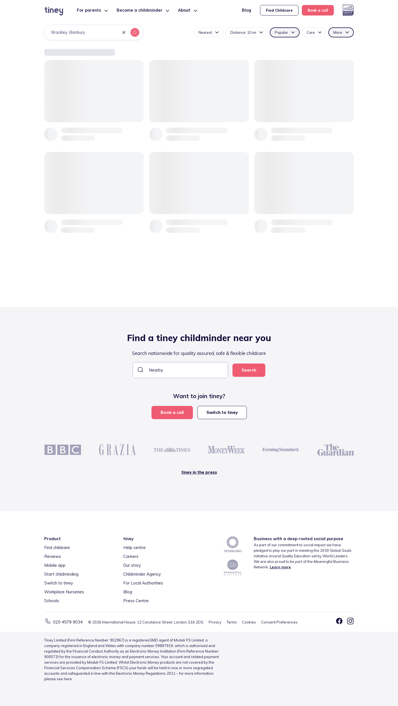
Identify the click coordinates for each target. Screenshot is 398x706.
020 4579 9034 (68, 622)
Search (249, 370)
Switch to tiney (222, 412)
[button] (124, 32)
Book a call (318, 10)
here (68, 679)
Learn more (280, 567)
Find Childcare (279, 10)
